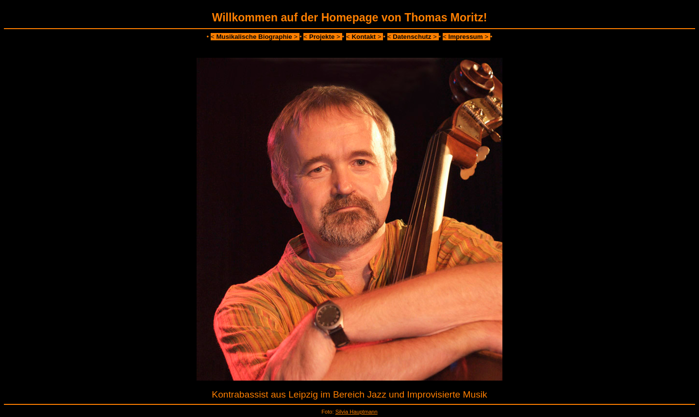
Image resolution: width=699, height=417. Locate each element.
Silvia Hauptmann (356, 412)
